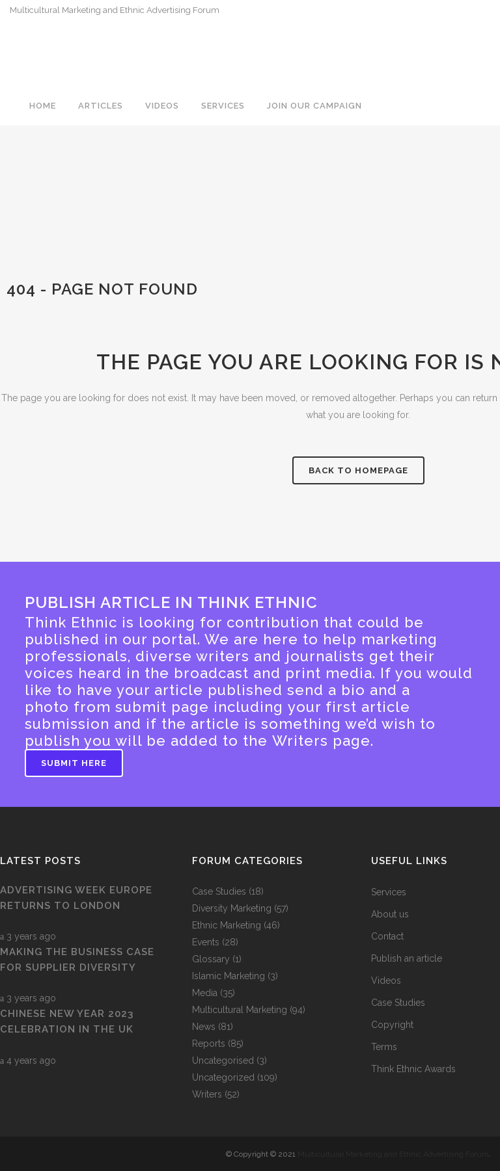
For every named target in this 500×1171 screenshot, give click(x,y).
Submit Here (74, 763)
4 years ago (28, 1060)
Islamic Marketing (228, 976)
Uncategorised (223, 1060)
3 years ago (28, 936)
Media (204, 993)
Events (205, 942)
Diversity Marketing (231, 908)
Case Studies (219, 891)
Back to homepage (358, 470)
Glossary (211, 959)
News (203, 1026)
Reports (208, 1043)
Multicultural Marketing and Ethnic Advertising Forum (393, 1154)
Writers (207, 1094)
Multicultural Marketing (239, 1010)
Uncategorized (223, 1077)
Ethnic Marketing (226, 925)
